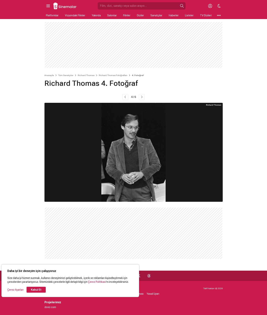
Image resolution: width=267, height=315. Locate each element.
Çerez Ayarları (15, 289)
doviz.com (50, 307)
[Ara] (182, 6)
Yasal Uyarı (153, 293)
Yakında (96, 15)
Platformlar (52, 15)
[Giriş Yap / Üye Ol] (210, 6)
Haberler (174, 15)
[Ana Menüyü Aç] (48, 6)
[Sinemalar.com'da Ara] (138, 6)
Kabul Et (36, 289)
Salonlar (112, 15)
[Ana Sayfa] (65, 6)
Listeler (189, 15)
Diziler (140, 15)
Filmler (126, 15)
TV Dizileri (206, 15)
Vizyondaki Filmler (75, 15)
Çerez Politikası (97, 281)
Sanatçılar (156, 15)
